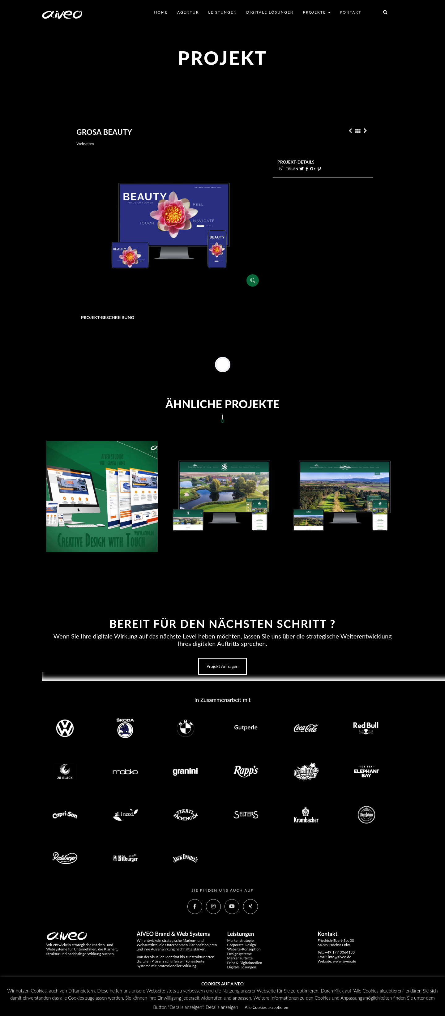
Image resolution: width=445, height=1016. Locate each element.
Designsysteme (239, 953)
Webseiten (85, 143)
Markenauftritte (240, 958)
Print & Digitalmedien (244, 962)
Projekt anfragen (222, 666)
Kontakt (351, 12)
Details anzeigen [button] (222, 1007)
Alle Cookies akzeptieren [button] (266, 1007)
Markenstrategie (240, 940)
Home (161, 12)
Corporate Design (241, 944)
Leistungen (222, 12)
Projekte (317, 12)
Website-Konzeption (244, 949)
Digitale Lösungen (270, 12)
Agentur (188, 12)
